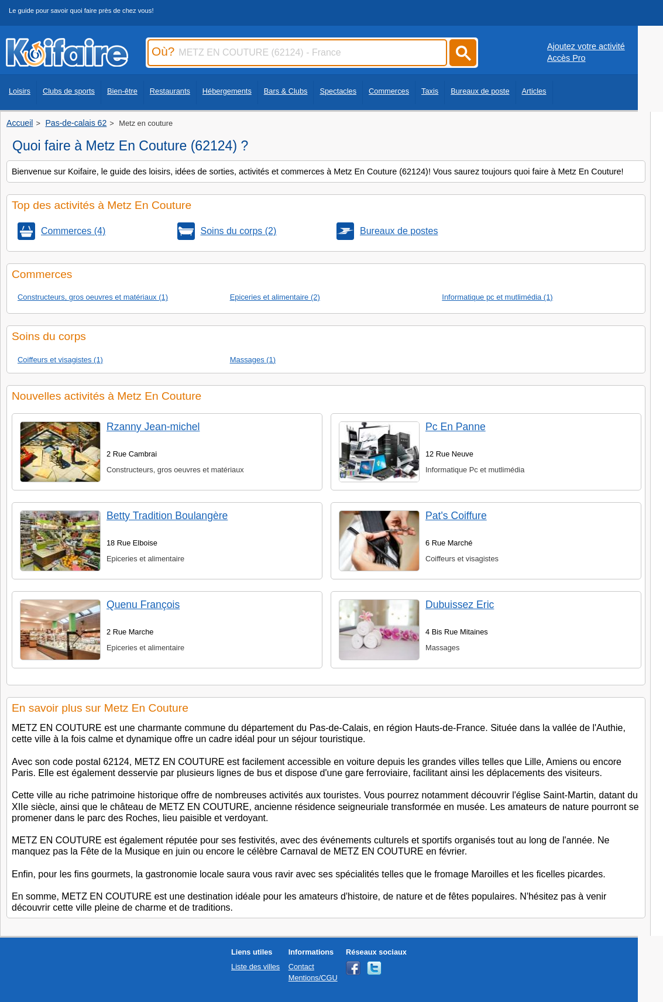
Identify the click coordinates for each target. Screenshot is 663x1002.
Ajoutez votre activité (586, 46)
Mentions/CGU (313, 977)
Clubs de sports (69, 91)
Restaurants (170, 91)
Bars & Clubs (286, 91)
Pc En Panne (455, 427)
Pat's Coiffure (456, 515)
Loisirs (19, 91)
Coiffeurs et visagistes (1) (60, 359)
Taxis (429, 91)
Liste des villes (255, 966)
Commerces (389, 91)
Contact (301, 966)
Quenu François (143, 604)
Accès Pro (566, 58)
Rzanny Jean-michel (153, 427)
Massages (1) (253, 359)
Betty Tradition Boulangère (167, 515)
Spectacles (338, 91)
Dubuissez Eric (459, 604)
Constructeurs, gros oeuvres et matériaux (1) (93, 297)
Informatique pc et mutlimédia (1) (497, 297)
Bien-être (122, 91)
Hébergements (227, 91)
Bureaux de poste (480, 91)
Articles (534, 91)
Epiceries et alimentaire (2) (275, 297)
